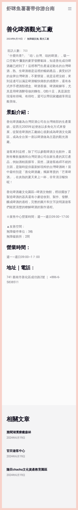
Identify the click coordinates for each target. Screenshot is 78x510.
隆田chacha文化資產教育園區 (27, 469)
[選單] (69, 8)
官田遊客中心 (16, 451)
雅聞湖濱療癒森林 (19, 432)
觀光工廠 (44, 39)
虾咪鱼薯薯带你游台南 (31, 8)
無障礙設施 (33, 39)
